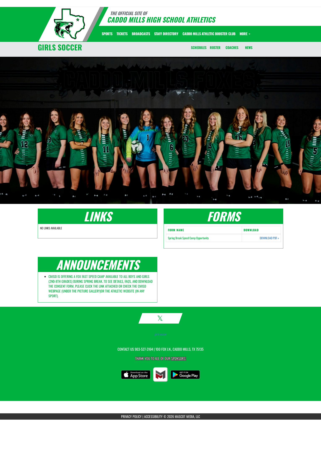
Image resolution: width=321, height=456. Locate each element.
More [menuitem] (245, 33)
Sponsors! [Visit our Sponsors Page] (178, 358)
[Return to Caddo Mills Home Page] (69, 24)
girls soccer (160, 334)
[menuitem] (122, 33)
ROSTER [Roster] (215, 47)
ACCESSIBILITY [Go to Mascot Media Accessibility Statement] (153, 416)
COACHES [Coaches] (232, 47)
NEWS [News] (248, 47)
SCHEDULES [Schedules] (198, 47)
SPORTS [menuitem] (107, 33)
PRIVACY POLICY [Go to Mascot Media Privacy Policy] (131, 416)
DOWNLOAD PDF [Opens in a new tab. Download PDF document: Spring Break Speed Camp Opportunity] (269, 238)
